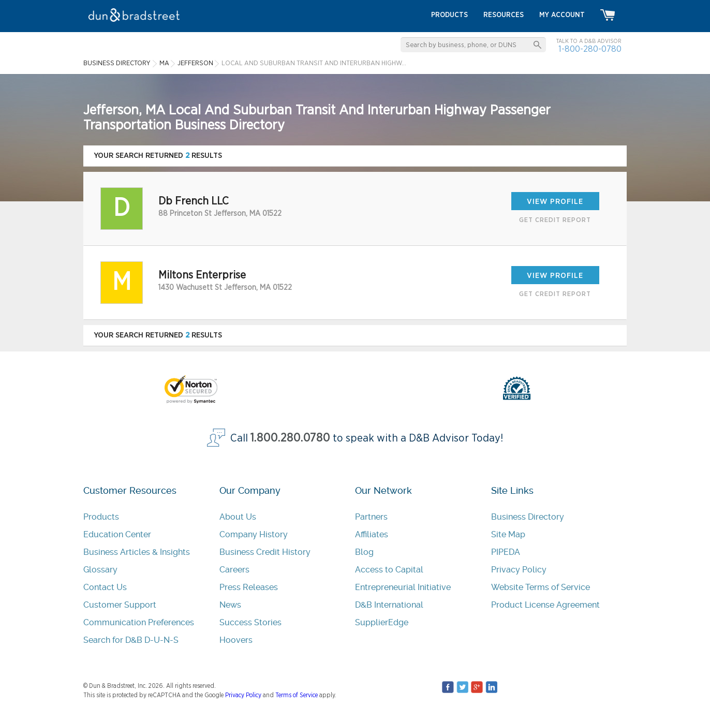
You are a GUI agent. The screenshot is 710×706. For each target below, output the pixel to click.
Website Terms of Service (540, 587)
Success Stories (250, 622)
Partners (371, 517)
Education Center (117, 534)
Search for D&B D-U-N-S (131, 640)
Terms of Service (296, 695)
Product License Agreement (545, 605)
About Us (237, 517)
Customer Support (119, 605)
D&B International (389, 605)
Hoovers (236, 640)
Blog (364, 552)
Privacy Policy (518, 570)
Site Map (508, 534)
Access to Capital (389, 570)
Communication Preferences (138, 622)
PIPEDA (505, 552)
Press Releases (248, 587)
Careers (234, 570)
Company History (253, 534)
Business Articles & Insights (136, 552)
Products (101, 517)
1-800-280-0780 (590, 49)
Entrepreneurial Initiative (403, 587)
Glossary (100, 570)
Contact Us (105, 587)
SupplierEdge (381, 622)
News (230, 605)
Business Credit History (264, 552)
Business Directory (527, 517)
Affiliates (371, 534)
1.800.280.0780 (290, 438)
